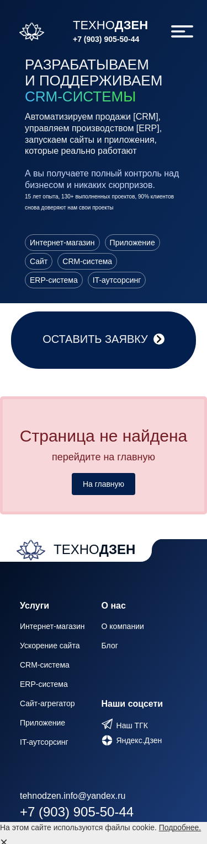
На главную (103, 484)
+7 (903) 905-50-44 (106, 39)
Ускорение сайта (49, 645)
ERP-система (44, 684)
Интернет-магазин (52, 626)
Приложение (42, 722)
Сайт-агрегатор (47, 703)
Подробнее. (180, 827)
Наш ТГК (132, 725)
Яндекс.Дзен (139, 740)
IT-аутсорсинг (44, 742)
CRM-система (45, 664)
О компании (123, 626)
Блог (110, 645)
